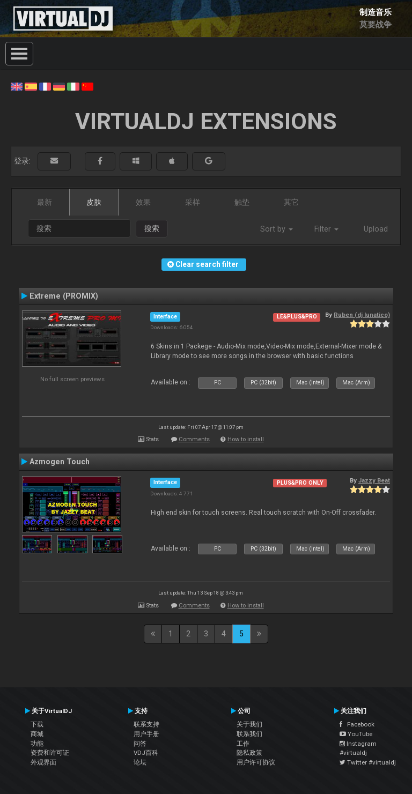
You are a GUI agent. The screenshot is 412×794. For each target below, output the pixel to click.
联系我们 (249, 734)
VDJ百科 (146, 752)
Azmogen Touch (60, 461)
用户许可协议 (256, 762)
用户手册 (146, 734)
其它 (291, 202)
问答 (140, 743)
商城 (37, 734)
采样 (192, 202)
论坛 (140, 762)
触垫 (241, 202)
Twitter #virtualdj (368, 762)
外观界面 (43, 762)
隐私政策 (249, 752)
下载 (37, 724)
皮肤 (93, 202)
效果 (143, 202)
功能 (37, 743)
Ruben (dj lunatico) (362, 314)
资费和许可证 (50, 752)
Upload (376, 229)
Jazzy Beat (374, 480)
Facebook (357, 724)
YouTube (356, 734)
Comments (194, 439)
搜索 (151, 228)
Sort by (276, 229)
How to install (245, 439)
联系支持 (146, 724)
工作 (243, 743)
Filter (326, 229)
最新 (44, 202)
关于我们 (249, 724)
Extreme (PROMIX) (64, 296)
